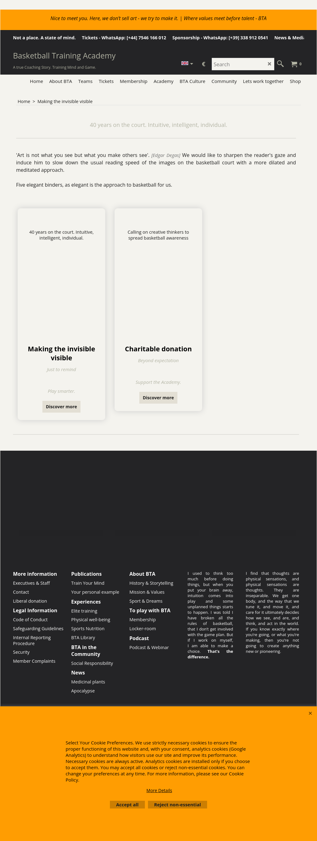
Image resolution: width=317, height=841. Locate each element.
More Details (159, 790)
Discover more (61, 407)
